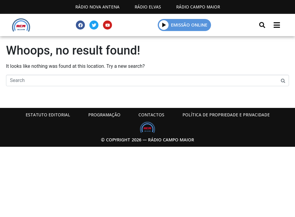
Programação (104, 115)
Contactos (151, 115)
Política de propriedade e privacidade (226, 115)
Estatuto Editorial (48, 115)
